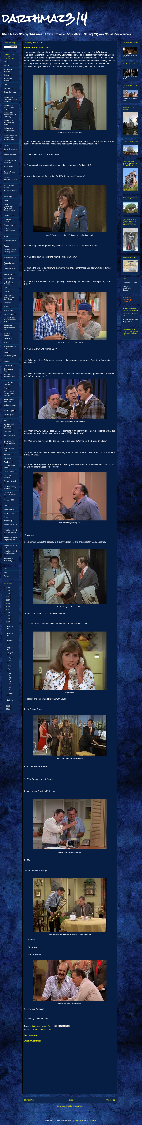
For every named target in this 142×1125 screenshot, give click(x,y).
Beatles (6, 75)
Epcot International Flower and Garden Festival (9, 207)
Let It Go (7, 291)
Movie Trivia (8, 339)
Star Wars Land (9, 435)
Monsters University (7, 334)
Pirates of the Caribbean (8, 383)
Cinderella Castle (10, 92)
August (10, 653)
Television (42, 1029)
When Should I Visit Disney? (9, 560)
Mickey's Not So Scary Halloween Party (10, 320)
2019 (8, 603)
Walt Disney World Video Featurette (10, 552)
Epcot (6, 200)
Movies (6, 342)
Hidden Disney (9, 278)
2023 (8, 591)
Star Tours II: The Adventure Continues (10, 426)
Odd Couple (34, 1029)
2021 (8, 597)
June (9, 661)
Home (70, 1100)
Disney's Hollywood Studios (10, 178)
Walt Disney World (10, 524)
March (10, 693)
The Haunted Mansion (8, 476)
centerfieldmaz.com (130, 282)
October (10, 641)
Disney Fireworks (10, 155)
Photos (6, 576)
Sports (6, 420)
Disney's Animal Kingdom (9, 173)
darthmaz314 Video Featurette (9, 129)
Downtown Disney (10, 191)
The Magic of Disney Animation (10, 493)
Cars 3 (6, 84)
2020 (8, 600)
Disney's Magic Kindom (9, 186)
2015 (8, 616)
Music (6, 352)
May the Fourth (9, 310)
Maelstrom (7, 303)
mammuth (77, 1120)
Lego (5, 288)
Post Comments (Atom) (74, 1106)
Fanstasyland (8, 225)
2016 (8, 612)
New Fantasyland (10, 356)
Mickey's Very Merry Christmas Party (9, 327)
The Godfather (9, 471)
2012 (8, 706)
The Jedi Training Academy (10, 487)
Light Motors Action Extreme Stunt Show (9, 297)
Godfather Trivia (9, 269)
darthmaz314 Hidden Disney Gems (9, 122)
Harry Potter (8, 274)
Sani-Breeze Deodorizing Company (127, 288)
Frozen (6, 246)
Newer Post (29, 1100)
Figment (7, 236)
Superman (7, 454)
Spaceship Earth (9, 415)
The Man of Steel (10, 500)
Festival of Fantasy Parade (9, 230)
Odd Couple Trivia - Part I (10, 681)
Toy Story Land (9, 513)
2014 (8, 619)
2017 (8, 609)
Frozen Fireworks (10, 257)
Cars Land (7, 88)
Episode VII (8, 216)
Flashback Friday (10, 240)
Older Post (110, 1100)
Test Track (7, 462)
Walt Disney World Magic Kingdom (10, 539)
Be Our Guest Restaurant (9, 70)
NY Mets (7, 361)
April (9, 669)
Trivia (49, 1029)
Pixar (5, 388)
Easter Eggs (8, 197)
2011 (8, 709)
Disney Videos (9, 166)
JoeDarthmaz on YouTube (9, 283)
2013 (8, 622)
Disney (6, 145)
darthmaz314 (44, 18)
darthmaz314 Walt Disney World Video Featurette (10, 138)
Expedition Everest (7, 220)
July (9, 658)
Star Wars (7, 432)
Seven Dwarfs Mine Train (9, 400)
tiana (5, 506)
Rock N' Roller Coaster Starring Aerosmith (9, 394)
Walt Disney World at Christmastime (10, 531)
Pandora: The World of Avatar (9, 376)
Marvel (6, 307)
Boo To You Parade (8, 80)
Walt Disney (8, 521)
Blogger (93, 1120)
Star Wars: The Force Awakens (9, 442)
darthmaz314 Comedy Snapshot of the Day (10, 100)
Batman (6, 65)
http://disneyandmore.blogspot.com (130, 320)
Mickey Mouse (9, 314)
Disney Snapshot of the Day (10, 161)
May (9, 666)
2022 (8, 594)
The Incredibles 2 (10, 481)
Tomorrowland (9, 509)
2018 (8, 606)
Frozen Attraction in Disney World (10, 251)
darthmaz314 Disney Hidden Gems (9, 107)
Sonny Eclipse (9, 411)
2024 (8, 587)
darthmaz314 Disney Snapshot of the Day (10, 115)
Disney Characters (10, 149)
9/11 (5, 62)
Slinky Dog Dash (10, 405)
